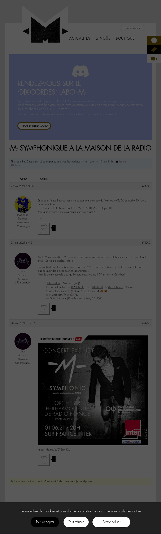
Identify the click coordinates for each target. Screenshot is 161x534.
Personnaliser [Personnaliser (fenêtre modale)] (111, 522)
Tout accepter (45, 522)
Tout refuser (76, 522)
